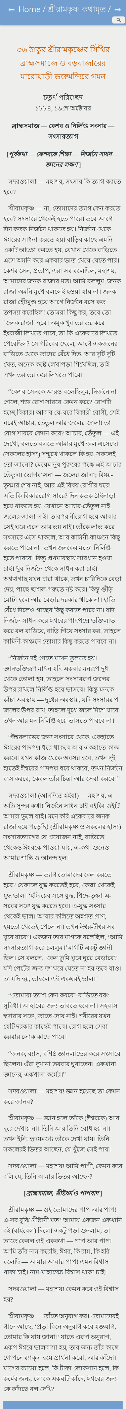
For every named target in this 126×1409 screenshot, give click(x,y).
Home (29, 8)
